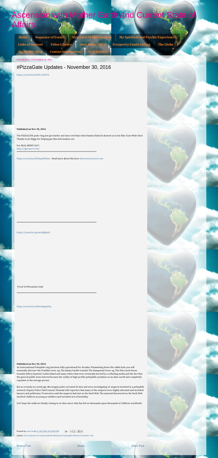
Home (23, 37)
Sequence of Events (50, 37)
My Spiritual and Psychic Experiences (147, 37)
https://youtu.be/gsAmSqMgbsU (33, 232)
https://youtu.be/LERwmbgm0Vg (34, 306)
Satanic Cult (88, 436)
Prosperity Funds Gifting (131, 44)
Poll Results (98, 51)
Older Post (137, 445)
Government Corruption (35, 436)
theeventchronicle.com (91, 158)
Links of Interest (30, 44)
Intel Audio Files (92, 44)
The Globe (165, 44)
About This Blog (30, 51)
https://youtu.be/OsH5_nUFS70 (33, 75)
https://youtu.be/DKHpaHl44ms (33, 158)
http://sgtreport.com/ (28, 149)
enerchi (30, 431)
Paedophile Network (72, 436)
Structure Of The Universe (92, 37)
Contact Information (65, 51)
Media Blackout (54, 436)
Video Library (61, 44)
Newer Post (24, 445)
